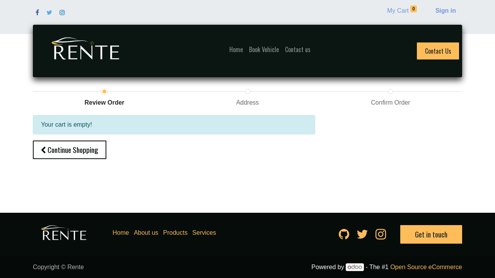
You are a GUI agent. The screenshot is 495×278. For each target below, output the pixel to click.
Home (121, 232)
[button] (69, 150)
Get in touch (431, 234)
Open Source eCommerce (426, 267)
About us (146, 232)
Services (204, 232)
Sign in (445, 10)
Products (175, 232)
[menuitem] (236, 49)
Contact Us (438, 51)
